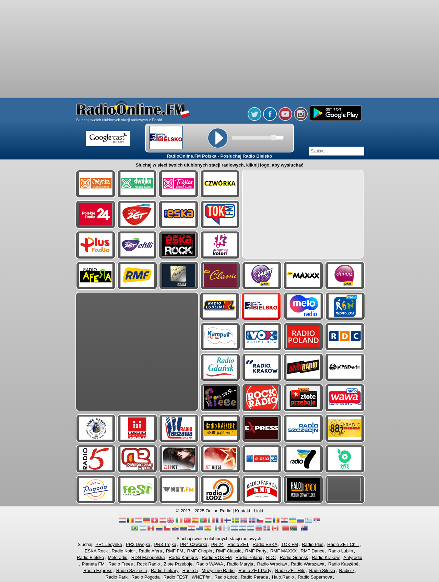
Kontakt (242, 510)
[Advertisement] (219, 50)
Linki (258, 510)
